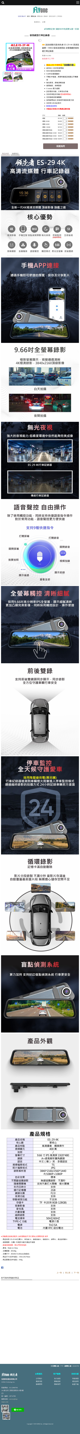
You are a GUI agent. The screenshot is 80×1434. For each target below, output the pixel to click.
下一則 (76, 1272)
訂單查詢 (59, 16)
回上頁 (67, 1272)
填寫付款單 (52, 16)
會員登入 (37, 22)
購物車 (46, 16)
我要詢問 (60, 146)
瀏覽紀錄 (40, 16)
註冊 (43, 22)
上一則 (59, 1272)
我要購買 (70, 118)
